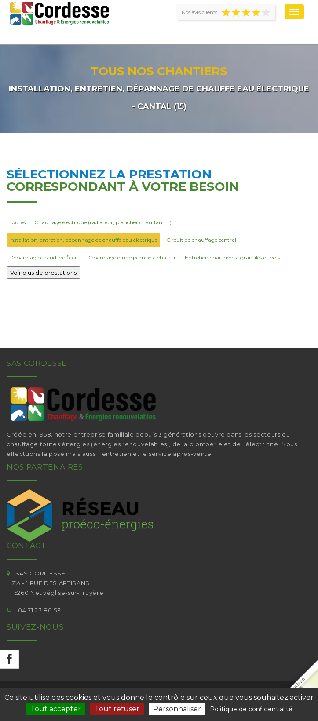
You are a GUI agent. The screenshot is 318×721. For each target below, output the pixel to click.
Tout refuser (117, 709)
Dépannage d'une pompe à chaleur (131, 257)
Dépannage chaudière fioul (43, 257)
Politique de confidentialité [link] (251, 709)
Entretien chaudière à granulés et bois (232, 257)
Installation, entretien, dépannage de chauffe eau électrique (83, 240)
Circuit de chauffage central (201, 240)
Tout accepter (55, 709)
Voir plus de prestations (43, 272)
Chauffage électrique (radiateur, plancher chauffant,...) (103, 222)
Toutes (17, 222)
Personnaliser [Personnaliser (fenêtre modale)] (177, 709)
